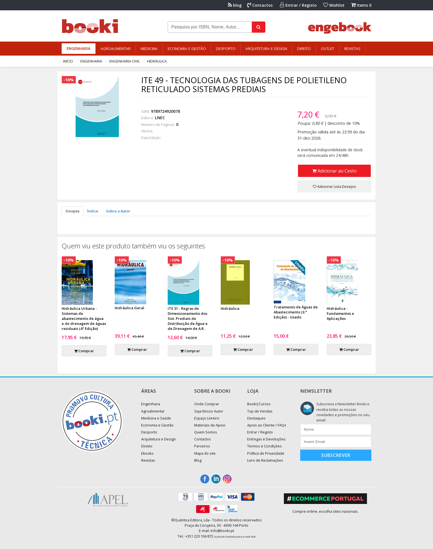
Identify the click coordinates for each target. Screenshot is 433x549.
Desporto (225, 48)
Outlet (327, 48)
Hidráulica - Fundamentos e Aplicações (340, 313)
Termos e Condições (264, 446)
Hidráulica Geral (129, 307)
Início (68, 61)
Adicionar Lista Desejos (334, 186)
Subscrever (335, 455)
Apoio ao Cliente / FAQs (266, 425)
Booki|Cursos (259, 403)
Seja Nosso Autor (208, 411)
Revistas (352, 48)
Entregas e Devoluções (266, 439)
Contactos (260, 5)
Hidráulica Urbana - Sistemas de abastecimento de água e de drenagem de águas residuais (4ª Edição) (84, 318)
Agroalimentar (115, 48)
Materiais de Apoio (209, 425)
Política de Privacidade (265, 453)
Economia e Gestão (187, 48)
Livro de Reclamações (265, 460)
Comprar (84, 350)
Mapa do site (205, 453)
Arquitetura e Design (266, 48)
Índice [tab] (92, 211)
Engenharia (78, 48)
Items (361, 5)
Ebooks (147, 453)
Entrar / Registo (298, 5)
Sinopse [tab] (73, 211)
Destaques (256, 418)
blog (235, 5)
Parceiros (202, 446)
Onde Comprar (206, 403)
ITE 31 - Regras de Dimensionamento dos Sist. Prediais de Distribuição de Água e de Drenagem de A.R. (188, 318)
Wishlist (334, 5)
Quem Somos (205, 432)
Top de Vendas (260, 411)
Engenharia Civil (124, 61)
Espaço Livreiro (206, 418)
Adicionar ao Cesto (334, 171)
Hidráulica (157, 61)
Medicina (149, 48)
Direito (304, 48)
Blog (197, 460)
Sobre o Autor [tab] (118, 211)
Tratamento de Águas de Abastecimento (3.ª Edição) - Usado (296, 312)
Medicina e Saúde (156, 418)
